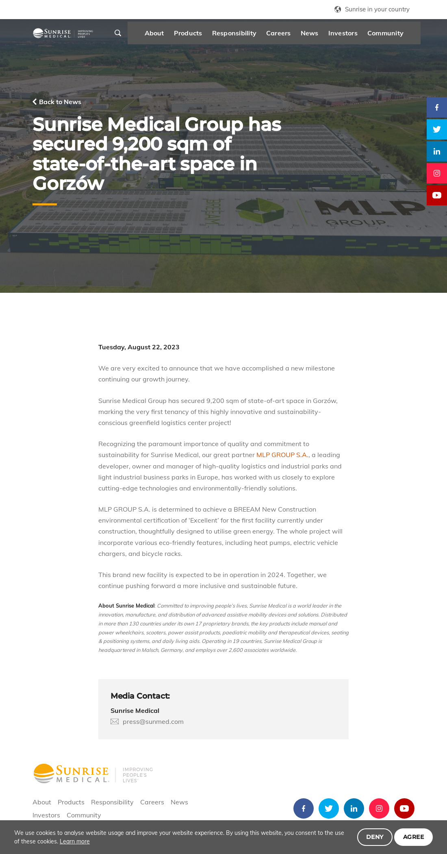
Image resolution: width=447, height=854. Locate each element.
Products (201, 35)
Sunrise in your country (377, 9)
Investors (355, 35)
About (167, 35)
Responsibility (247, 35)
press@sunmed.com (153, 721)
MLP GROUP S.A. (282, 455)
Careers (291, 35)
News (322, 35)
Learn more (75, 841)
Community (398, 35)
